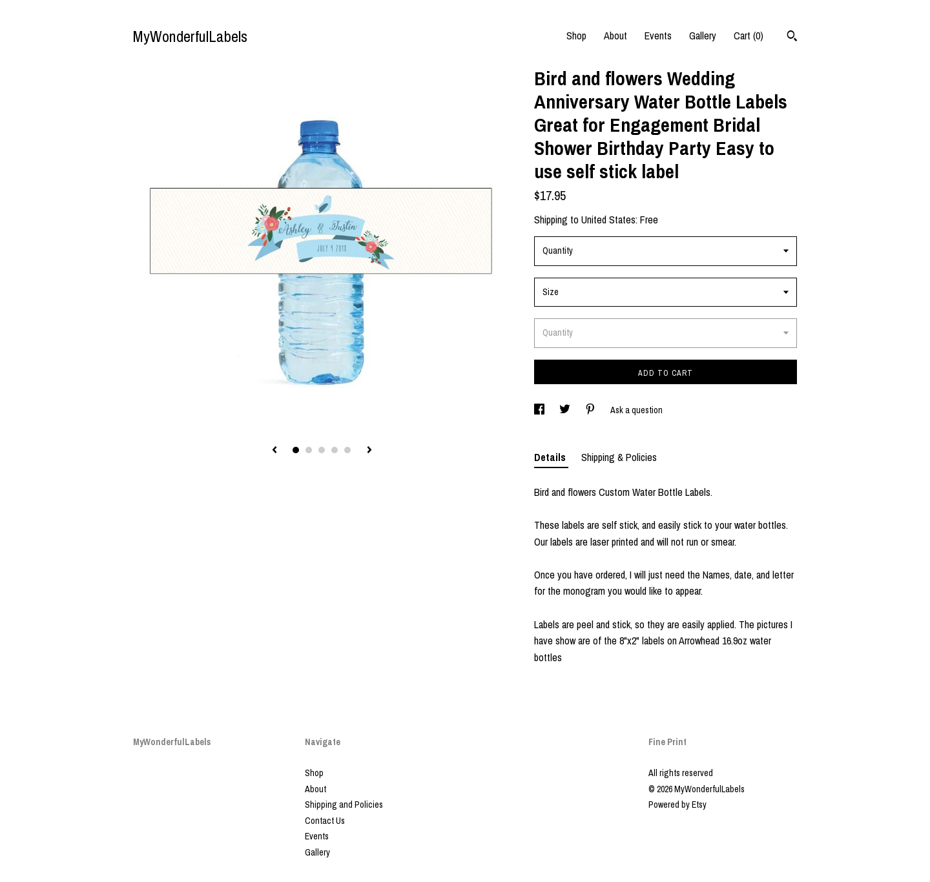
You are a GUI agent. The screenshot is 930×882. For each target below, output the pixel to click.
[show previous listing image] (274, 450)
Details (551, 457)
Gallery (702, 35)
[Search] (792, 37)
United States (608, 219)
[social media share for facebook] (540, 410)
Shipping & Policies (619, 457)
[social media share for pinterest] (591, 410)
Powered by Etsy (677, 804)
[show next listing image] (369, 450)
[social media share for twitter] (565, 410)
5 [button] (347, 450)
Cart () (748, 35)
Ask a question (636, 410)
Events (658, 35)
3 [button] (321, 450)
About (615, 35)
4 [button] (334, 450)
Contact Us (325, 820)
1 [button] (296, 450)
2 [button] (308, 450)
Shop (576, 35)
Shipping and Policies (344, 804)
